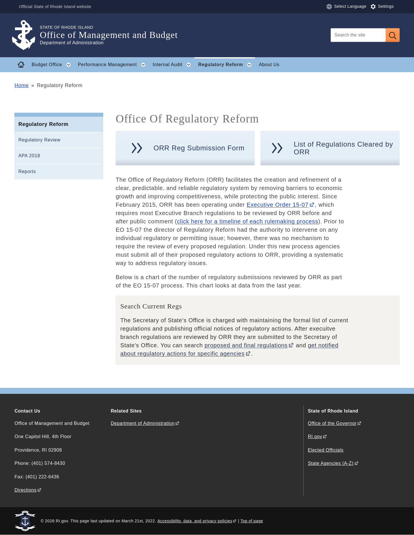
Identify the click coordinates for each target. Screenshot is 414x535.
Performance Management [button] (113, 64)
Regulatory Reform (43, 124)
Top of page (251, 521)
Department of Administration (143, 423)
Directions (25, 490)
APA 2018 (29, 155)
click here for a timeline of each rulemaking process (247, 221)
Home (21, 85)
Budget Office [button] (53, 64)
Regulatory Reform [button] (226, 64)
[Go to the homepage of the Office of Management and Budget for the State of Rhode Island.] (27, 35)
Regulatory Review (39, 139)
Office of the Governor (332, 423)
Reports (27, 171)
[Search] (358, 35)
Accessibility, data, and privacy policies (194, 521)
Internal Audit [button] (173, 64)
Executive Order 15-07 (277, 205)
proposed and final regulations (246, 345)
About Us (269, 64)
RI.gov (315, 436)
